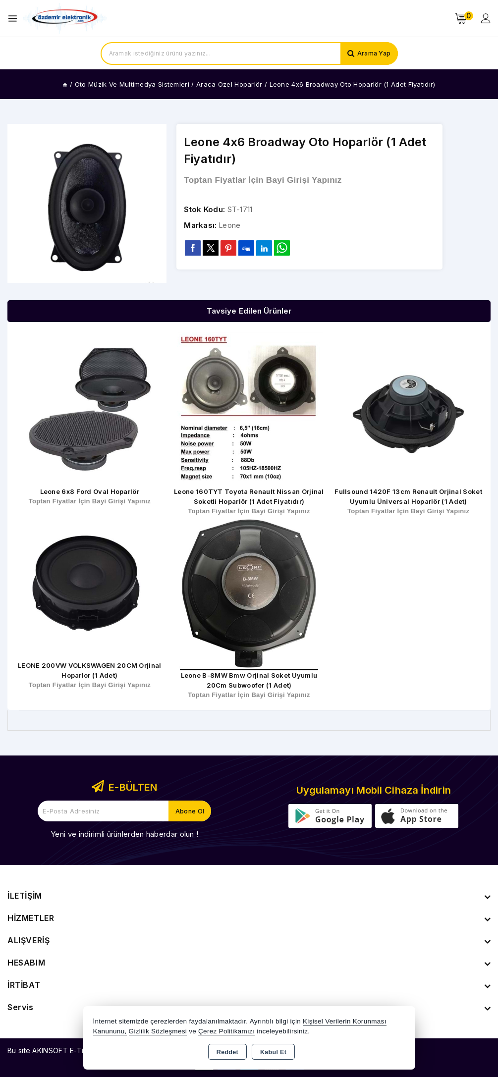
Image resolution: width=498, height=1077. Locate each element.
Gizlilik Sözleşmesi (158, 1031)
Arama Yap (372, 53)
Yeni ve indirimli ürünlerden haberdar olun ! (124, 834)
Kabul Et (273, 1052)
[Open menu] (15, 18)
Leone (230, 225)
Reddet (227, 1052)
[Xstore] (65, 18)
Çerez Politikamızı (226, 1031)
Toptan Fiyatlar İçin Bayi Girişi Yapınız (262, 180)
